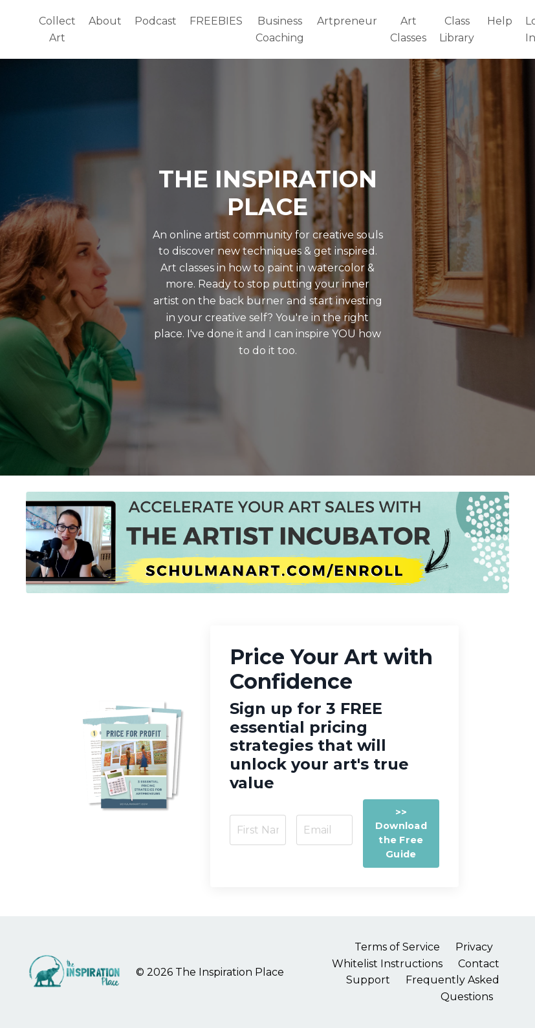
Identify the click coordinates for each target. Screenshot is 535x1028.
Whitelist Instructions (387, 964)
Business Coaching (280, 29)
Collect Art (57, 29)
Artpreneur (347, 21)
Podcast (156, 21)
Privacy (474, 947)
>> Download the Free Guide (401, 833)
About (105, 21)
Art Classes (408, 29)
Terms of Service (397, 947)
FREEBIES (216, 21)
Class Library (456, 29)
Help (499, 21)
